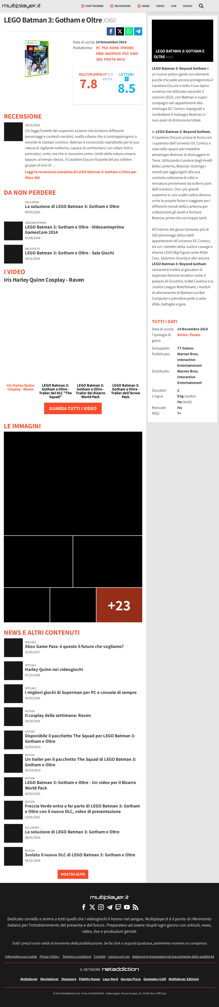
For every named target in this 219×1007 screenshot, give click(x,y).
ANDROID (113, 53)
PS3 (125, 53)
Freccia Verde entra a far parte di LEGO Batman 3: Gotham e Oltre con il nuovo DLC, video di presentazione (82, 808)
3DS (99, 59)
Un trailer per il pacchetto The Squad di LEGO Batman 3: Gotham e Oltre (80, 761)
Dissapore (68, 979)
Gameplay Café (154, 979)
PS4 (105, 47)
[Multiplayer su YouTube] (127, 907)
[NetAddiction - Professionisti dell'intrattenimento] (120, 970)
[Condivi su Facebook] (111, 31)
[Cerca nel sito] (201, 6)
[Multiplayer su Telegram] (109, 907)
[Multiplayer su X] (92, 907)
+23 (119, 604)
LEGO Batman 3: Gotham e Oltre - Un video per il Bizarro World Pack (80, 785)
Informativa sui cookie (21, 956)
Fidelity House (89, 979)
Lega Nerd (110, 979)
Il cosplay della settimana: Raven (58, 715)
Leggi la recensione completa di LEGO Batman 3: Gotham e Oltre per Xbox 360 (80, 174)
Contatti (100, 956)
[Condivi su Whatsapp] (129, 31)
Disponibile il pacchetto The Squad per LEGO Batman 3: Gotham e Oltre (80, 738)
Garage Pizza (131, 979)
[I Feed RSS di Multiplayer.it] (135, 907)
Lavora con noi (119, 956)
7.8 (88, 83)
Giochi (187, 6)
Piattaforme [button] (92, 6)
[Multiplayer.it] (21, 6)
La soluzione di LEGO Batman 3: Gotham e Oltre (72, 206)
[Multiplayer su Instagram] (101, 907)
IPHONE (127, 47)
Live (174, 6)
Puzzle (194, 334)
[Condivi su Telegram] (138, 31)
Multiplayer (29, 979)
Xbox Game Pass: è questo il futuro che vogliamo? (74, 646)
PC (98, 47)
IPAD (100, 53)
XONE (114, 47)
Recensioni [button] (120, 6)
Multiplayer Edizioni (184, 979)
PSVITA (110, 59)
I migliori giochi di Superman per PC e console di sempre (81, 692)
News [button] (143, 6)
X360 (134, 53)
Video (160, 6)
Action (182, 334)
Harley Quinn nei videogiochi (54, 669)
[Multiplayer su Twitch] (118, 907)
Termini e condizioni (76, 956)
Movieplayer (49, 979)
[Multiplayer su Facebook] (84, 907)
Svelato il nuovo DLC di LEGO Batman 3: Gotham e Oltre (80, 855)
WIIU (121, 59)
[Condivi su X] (120, 31)
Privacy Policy (50, 956)
